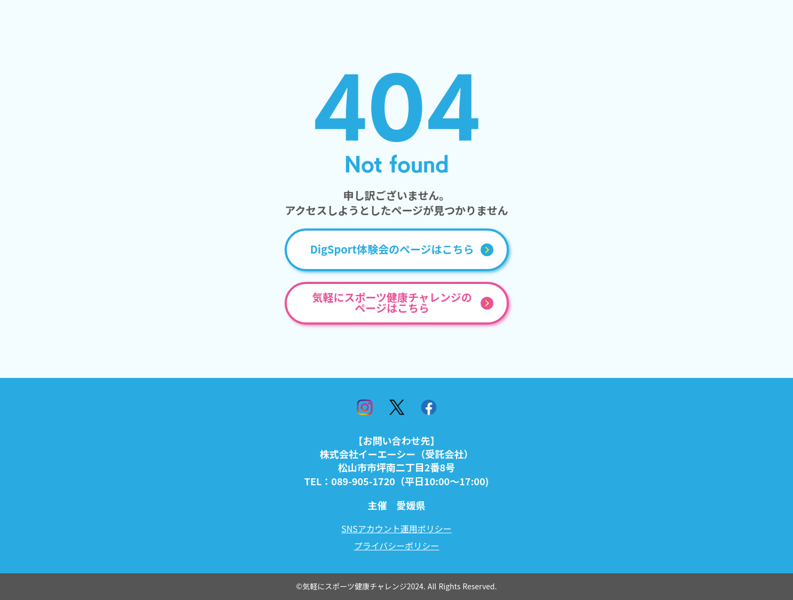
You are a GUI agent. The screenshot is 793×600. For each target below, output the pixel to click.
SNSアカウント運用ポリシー (396, 528)
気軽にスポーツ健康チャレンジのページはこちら (392, 303)
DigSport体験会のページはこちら (392, 250)
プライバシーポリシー (396, 545)
